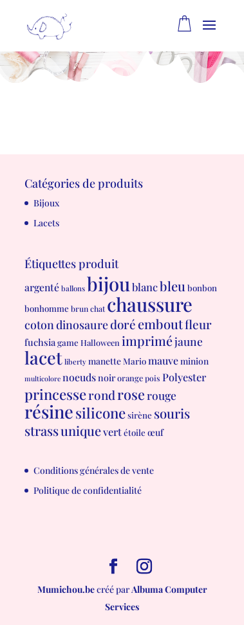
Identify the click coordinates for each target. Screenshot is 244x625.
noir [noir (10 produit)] (106, 378)
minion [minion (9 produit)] (194, 361)
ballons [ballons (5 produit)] (73, 288)
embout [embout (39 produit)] (160, 323)
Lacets (46, 223)
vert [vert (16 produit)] (112, 431)
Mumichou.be (66, 589)
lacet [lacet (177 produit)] (43, 357)
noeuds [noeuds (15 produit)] (79, 377)
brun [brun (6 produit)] (79, 308)
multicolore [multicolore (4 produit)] (42, 378)
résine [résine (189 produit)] (48, 411)
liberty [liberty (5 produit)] (75, 362)
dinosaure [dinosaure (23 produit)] (82, 324)
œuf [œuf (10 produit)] (155, 432)
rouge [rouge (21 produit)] (161, 395)
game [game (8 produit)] (68, 342)
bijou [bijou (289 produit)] (108, 283)
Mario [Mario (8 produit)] (134, 361)
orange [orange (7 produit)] (130, 377)
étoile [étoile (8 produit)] (134, 432)
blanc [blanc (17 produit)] (145, 287)
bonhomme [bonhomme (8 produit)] (46, 308)
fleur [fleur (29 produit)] (198, 324)
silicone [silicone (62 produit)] (100, 412)
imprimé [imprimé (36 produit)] (147, 340)
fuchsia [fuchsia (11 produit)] (39, 342)
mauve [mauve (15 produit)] (163, 360)
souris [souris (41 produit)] (172, 413)
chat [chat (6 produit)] (97, 308)
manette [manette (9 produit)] (104, 361)
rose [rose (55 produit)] (131, 394)
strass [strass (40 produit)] (41, 430)
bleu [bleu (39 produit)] (172, 285)
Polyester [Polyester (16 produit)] (184, 377)
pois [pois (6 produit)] (152, 378)
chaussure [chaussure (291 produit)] (149, 303)
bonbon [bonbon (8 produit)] (202, 287)
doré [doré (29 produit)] (123, 324)
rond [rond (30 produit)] (101, 394)
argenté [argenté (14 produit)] (41, 287)
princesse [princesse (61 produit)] (55, 394)
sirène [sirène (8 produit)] (139, 415)
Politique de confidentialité (87, 490)
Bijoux (46, 203)
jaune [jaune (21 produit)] (188, 341)
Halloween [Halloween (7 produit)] (100, 342)
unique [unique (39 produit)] (81, 430)
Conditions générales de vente (93, 470)
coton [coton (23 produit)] (39, 324)
